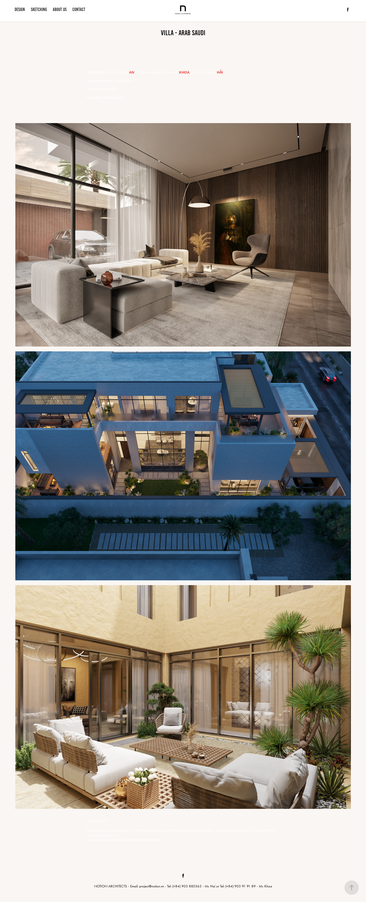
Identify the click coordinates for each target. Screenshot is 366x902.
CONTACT (78, 9)
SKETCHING (39, 9)
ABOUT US (60, 9)
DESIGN (20, 9)
